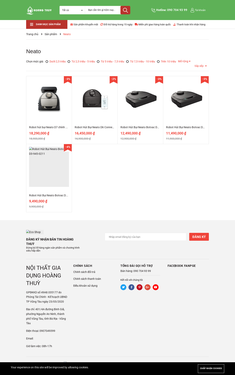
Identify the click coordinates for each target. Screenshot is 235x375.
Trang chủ (32, 34)
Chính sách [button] (82, 261)
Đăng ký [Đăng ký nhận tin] (199, 237)
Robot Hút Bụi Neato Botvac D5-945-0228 (145, 127)
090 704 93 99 (177, 10)
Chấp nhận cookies (211, 368)
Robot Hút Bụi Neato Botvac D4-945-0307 (191, 127)
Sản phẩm (51, 34)
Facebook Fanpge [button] (182, 261)
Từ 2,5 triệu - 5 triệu (81, 61)
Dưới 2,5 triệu (56, 61)
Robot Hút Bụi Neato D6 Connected (96, 127)
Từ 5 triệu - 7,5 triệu (110, 61)
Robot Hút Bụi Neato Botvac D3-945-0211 (54, 195)
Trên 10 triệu (166, 61)
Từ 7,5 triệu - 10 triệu (140, 61)
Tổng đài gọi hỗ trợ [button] (136, 261)
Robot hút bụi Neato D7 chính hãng (50, 127)
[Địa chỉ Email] (145, 237)
